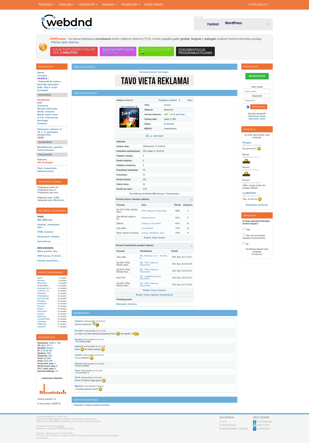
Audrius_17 (43, 291)
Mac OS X (47, 345)
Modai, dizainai (45, 112)
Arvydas (79, 331)
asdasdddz (42, 286)
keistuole (42, 311)
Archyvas (257, 254)
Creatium (60, 426)
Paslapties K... (44, 288)
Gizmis (41, 314)
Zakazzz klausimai (151, 223)
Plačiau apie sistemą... (66, 42)
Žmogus (41, 301)
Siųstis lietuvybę (156, 51)
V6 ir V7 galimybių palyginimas (47, 133)
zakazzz (79, 321)
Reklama (42, 160)
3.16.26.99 (46, 351)
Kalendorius (44, 241)
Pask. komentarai (47, 168)
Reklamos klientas (126, 304)
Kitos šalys (259, 4)
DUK (39, 103)
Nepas (40, 309)
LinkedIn (263, 428)
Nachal (78, 339)
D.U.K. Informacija (47, 118)
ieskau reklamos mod (152, 233)
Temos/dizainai (45, 150)
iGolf (77, 377)
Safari (50, 348)
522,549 (48, 361)
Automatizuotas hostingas (154, 72)
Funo (77, 370)
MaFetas (41, 316)
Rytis (40, 278)
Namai (40, 73)
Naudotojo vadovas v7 (49, 129)
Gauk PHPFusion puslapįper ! (74, 51)
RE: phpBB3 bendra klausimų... (150, 277)
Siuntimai (42, 106)
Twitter (263, 425)
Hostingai (42, 120)
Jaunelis (41, 327)
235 (50, 356)
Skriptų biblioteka (47, 109)
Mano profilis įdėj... (48, 251)
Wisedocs (59, 200)
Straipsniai (228, 425)
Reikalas (41, 293)
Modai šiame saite (47, 115)
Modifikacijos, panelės (50, 147)
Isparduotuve (148, 218)
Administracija (45, 171)
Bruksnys (42, 304)
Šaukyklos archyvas (257, 205)
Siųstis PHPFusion (118, 51)
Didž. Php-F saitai (47, 87)
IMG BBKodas (45, 220)
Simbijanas (43, 296)
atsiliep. (179, 114)
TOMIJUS (42, 324)
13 (56, 371)
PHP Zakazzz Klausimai (154, 211)
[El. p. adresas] (154, 136)
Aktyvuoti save (257, 119)
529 (49, 353)
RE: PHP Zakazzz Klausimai (149, 264)
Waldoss (79, 386)
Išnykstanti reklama (48, 237)
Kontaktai (42, 90)
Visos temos (153, 4)
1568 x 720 (55, 343)
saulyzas (42, 322)
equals (78, 355)
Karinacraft (43, 298)
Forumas (42, 76)
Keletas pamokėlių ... (49, 261)
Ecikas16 (169, 124)
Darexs (41, 306)
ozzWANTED (43, 319)
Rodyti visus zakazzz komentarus (154, 295)
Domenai (42, 123)
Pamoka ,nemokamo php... (48, 226)
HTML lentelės (45, 232)
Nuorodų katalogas (48, 84)
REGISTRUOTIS (257, 76)
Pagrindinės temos (234, 428)
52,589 (47, 358)
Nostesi (41, 281)
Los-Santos (147, 228)
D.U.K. (224, 421)
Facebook (264, 421)
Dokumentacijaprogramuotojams (195, 51)
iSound (79, 364)
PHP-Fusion (54, 419)
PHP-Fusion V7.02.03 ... (50, 256)
